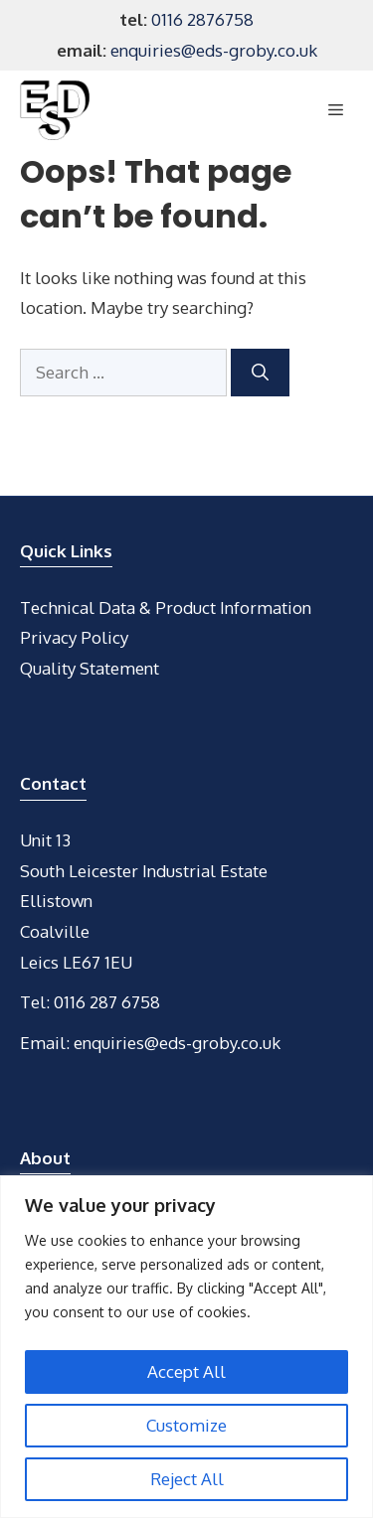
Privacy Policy (74, 637)
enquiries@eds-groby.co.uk (213, 50)
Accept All (186, 1371)
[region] (186, 1346)
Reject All (187, 1478)
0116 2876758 (202, 19)
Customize (186, 1425)
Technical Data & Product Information (165, 607)
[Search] (260, 372)
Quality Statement (89, 668)
